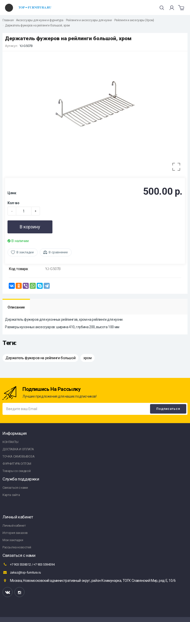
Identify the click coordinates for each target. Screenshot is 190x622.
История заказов (15, 533)
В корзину (30, 226)
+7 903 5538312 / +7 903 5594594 (28, 564)
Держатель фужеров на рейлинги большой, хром (37, 25)
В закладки (25, 252)
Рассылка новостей (16, 547)
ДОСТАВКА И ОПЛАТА (18, 449)
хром (87, 358)
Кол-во (13, 203)
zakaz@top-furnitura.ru (21, 572)
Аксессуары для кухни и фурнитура (39, 20)
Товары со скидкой (16, 471)
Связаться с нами (15, 487)
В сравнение (58, 252)
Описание (16, 307)
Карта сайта (11, 495)
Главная (7, 20)
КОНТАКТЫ (10, 442)
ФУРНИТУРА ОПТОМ (16, 464)
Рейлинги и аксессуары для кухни (89, 20)
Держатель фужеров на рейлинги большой (40, 358)
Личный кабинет (14, 525)
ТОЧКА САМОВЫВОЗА (18, 456)
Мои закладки (12, 540)
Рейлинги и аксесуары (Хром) (134, 20)
